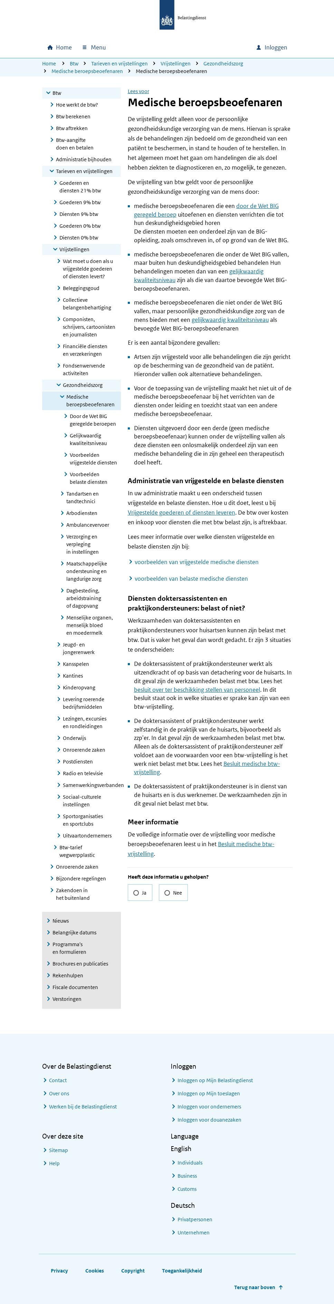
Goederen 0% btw (80, 226)
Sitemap (58, 1150)
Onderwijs (74, 738)
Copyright (133, 1270)
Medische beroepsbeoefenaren (87, 71)
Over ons (59, 1093)
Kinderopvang (79, 687)
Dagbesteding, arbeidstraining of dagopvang (83, 598)
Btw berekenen (73, 116)
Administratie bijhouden (84, 159)
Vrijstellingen (176, 63)
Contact (58, 1080)
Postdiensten (78, 761)
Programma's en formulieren (69, 948)
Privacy (59, 1270)
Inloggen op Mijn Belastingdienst (215, 1080)
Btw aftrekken (72, 128)
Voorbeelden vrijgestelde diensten (93, 459)
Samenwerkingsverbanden (92, 785)
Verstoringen (67, 999)
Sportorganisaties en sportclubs (83, 820)
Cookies (94, 1270)
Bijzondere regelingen (81, 878)
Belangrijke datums (74, 932)
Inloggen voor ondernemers (209, 1106)
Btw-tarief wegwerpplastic (77, 851)
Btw (74, 63)
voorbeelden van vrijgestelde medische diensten (197, 562)
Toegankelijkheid (182, 1270)
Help (54, 1163)
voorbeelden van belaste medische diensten (191, 578)
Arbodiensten (81, 513)
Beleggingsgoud (81, 288)
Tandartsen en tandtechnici (82, 497)
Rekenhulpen (68, 975)
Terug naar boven (254, 1287)
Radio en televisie (83, 773)
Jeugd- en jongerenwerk (79, 648)
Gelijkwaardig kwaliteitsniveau (88, 439)
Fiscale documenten (75, 987)
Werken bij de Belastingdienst (83, 1106)
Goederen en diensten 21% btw (80, 187)
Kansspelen (76, 664)
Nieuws (61, 920)
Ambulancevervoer (87, 525)
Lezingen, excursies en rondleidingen (84, 722)
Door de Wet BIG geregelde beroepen (93, 420)
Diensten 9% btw (78, 214)
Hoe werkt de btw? (77, 104)
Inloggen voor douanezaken (209, 1119)
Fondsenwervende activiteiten (84, 369)
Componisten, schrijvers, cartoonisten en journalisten (89, 327)
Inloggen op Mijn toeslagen (209, 1093)
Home (49, 63)
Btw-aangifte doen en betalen (75, 144)
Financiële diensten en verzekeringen (85, 350)
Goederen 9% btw (80, 202)
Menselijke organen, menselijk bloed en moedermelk (89, 625)
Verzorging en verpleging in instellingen (82, 544)
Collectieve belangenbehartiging (87, 304)
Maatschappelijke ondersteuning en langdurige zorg (86, 571)
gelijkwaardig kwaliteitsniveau (230, 320)
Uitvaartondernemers (87, 835)
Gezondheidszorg (223, 63)
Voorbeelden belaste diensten (88, 478)
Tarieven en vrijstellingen (119, 63)
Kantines (73, 675)
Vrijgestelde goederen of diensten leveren (181, 512)
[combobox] (191, 47)
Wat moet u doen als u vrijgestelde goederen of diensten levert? (88, 269)
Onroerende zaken (84, 749)
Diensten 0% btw (78, 237)
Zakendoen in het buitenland (73, 894)
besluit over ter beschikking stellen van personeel (197, 690)
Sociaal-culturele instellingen (82, 801)
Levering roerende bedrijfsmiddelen (83, 703)
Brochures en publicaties (80, 963)
